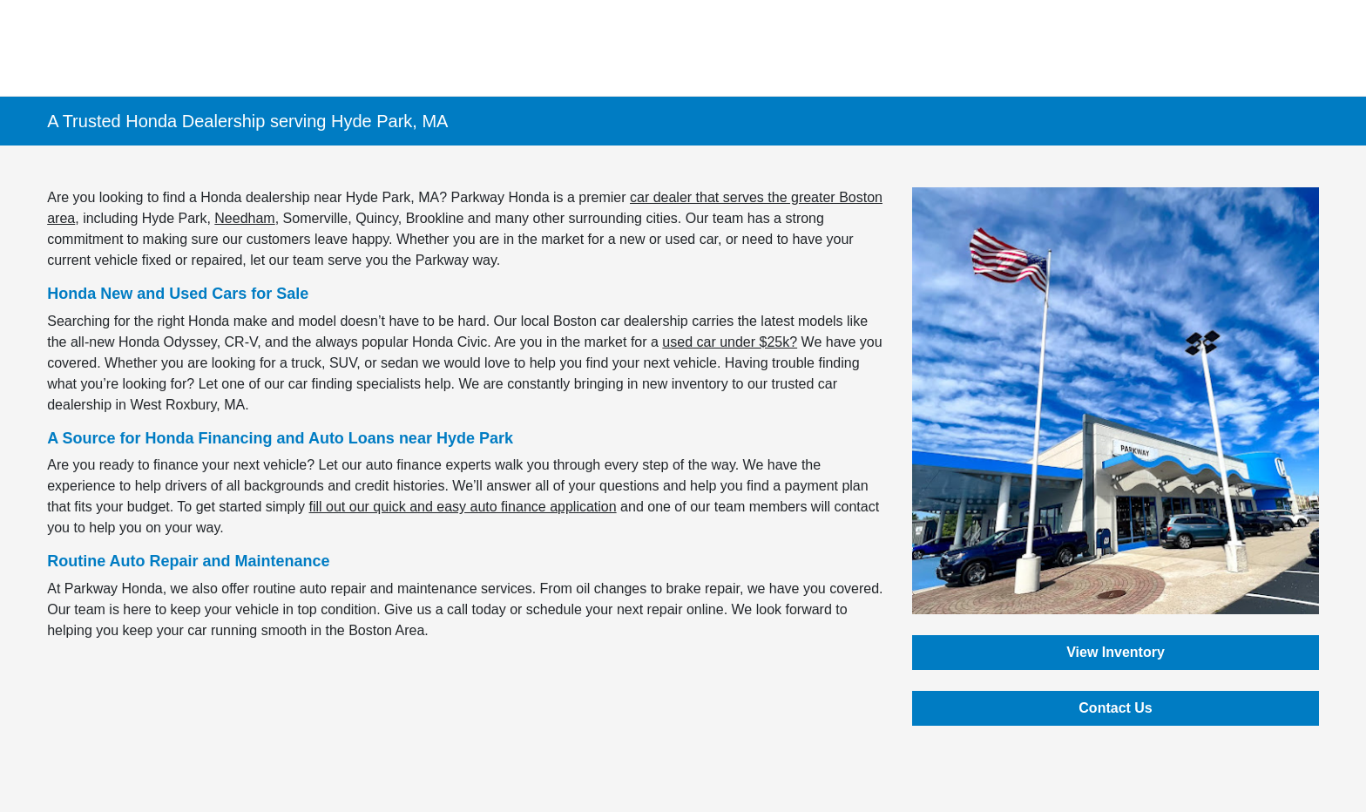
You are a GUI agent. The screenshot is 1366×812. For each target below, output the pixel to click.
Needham (244, 218)
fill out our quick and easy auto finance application (463, 506)
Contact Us (1115, 707)
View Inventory (1115, 652)
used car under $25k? (729, 342)
